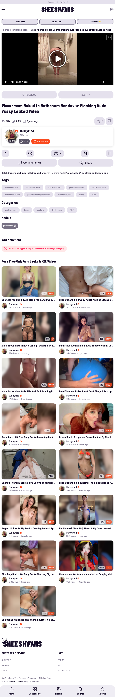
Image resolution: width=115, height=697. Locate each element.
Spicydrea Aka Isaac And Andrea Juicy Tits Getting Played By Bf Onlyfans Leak (29, 619)
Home (6, 29)
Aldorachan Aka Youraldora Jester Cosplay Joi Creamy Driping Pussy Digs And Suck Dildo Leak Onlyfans (86, 574)
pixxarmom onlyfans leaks (38, 194)
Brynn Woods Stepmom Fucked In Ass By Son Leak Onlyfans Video (86, 437)
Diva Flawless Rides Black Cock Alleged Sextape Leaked (86, 391)
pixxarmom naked (76, 187)
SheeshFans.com (15, 681)
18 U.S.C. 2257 (64, 670)
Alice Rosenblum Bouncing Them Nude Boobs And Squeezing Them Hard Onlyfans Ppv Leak (86, 482)
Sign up (5, 665)
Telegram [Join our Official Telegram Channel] (51, 2)
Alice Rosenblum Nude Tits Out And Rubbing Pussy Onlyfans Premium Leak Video (29, 391)
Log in (4, 670)
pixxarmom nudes (12, 194)
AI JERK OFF (57, 22)
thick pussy (57, 210)
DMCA (60, 665)
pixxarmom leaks (33, 187)
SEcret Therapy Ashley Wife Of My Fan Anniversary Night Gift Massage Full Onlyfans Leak (29, 482)
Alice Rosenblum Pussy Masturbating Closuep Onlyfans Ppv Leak (86, 299)
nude (94, 194)
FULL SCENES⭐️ (95, 22)
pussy (81, 194)
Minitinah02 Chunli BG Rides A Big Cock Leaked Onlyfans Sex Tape (86, 528)
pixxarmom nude (99, 187)
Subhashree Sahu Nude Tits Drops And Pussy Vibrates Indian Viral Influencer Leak (29, 299)
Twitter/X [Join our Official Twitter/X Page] (63, 2)
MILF (72, 210)
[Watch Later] (30, 153)
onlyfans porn (20, 29)
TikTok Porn (19, 22)
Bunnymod (27, 131)
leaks (26, 210)
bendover (40, 210)
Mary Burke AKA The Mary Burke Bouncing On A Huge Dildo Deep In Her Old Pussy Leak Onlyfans (29, 437)
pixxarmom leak (11, 187)
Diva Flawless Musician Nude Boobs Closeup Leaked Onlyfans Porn (86, 345)
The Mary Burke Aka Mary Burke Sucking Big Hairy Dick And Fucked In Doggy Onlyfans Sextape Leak (29, 574)
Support (6, 660)
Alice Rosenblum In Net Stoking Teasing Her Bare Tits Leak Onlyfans (29, 345)
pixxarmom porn (64, 194)
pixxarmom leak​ (54, 187)
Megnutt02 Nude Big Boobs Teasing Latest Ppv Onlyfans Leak (29, 528)
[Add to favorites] (5, 153)
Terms (61, 660)
